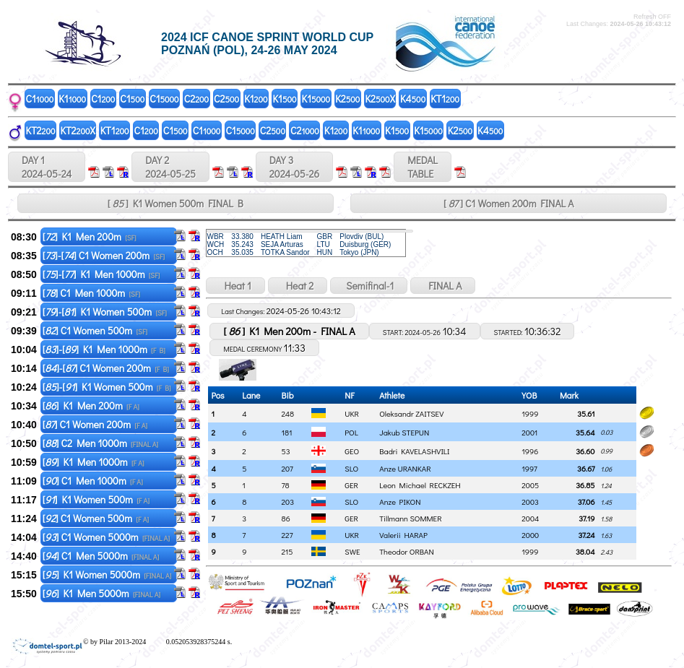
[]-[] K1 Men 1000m (101, 274)
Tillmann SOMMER (410, 518)
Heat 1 (235, 285)
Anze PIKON (399, 501)
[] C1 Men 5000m (101, 556)
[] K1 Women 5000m (107, 574)
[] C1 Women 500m (95, 330)
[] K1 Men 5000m (101, 593)
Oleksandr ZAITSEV (411, 413)
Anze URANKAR (404, 468)
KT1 (444, 98)
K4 (412, 98)
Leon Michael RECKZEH (419, 485)
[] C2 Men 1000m (101, 443)
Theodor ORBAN (406, 551)
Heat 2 (297, 285)
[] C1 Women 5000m (106, 537)
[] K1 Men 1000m (93, 462)
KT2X (78, 130)
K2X (379, 98)
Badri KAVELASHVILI (414, 451)
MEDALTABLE (422, 167)
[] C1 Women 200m (95, 424)
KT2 (41, 130)
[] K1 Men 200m (90, 236)
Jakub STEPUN (404, 432)
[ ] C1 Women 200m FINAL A (508, 203)
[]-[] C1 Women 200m (104, 255)
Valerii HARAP (403, 534)
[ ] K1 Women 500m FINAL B (175, 203)
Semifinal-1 (369, 285)
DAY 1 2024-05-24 (47, 167)
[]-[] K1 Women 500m (105, 311)
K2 (347, 98)
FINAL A (443, 285)
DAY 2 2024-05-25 (170, 167)
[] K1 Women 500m (96, 499)
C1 (40, 98)
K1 (72, 98)
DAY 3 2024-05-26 (294, 167)
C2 (196, 98)
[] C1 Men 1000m (91, 293)
